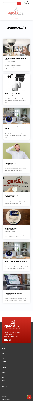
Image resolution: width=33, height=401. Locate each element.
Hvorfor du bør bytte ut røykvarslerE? (13, 229)
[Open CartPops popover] (29, 397)
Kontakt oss (4, 361)
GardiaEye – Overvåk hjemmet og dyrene (16, 127)
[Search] (19, 3)
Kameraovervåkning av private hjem (15, 59)
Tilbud (3, 377)
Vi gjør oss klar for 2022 (13, 293)
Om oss (3, 356)
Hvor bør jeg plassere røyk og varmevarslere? (15, 162)
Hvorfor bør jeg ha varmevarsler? (11, 195)
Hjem (3, 353)
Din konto (4, 375)
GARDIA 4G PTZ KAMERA (12, 93)
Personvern (4, 396)
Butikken (3, 372)
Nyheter (13, 61)
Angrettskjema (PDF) (6, 399)
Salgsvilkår (4, 393)
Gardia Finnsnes (5, 358)
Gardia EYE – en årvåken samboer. (16, 261)
